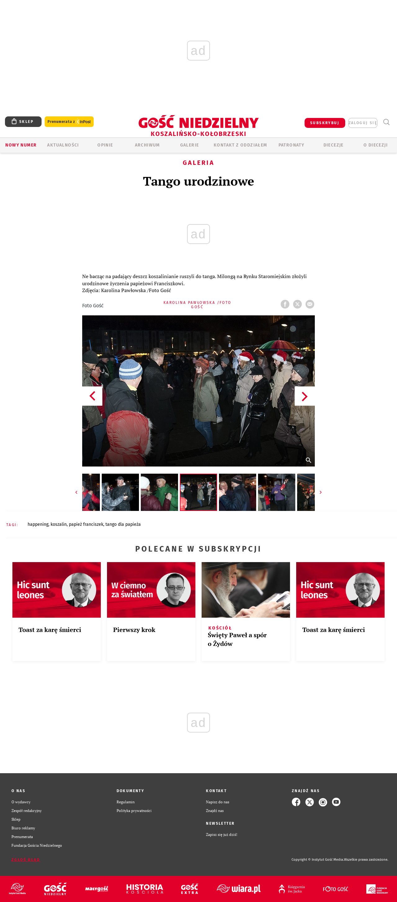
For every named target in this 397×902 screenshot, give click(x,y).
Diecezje (333, 145)
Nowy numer (21, 145)
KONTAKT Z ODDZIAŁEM (240, 145)
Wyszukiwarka (386, 122)
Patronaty (292, 145)
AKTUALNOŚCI (63, 145)
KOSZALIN (59, 524)
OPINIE (105, 145)
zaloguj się (363, 123)
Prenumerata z (69, 121)
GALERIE (189, 145)
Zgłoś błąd (25, 860)
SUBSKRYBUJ (324, 123)
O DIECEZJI (376, 145)
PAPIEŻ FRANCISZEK (86, 524)
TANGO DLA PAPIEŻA (123, 524)
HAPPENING (38, 524)
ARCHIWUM (147, 145)
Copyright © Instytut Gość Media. (318, 860)
